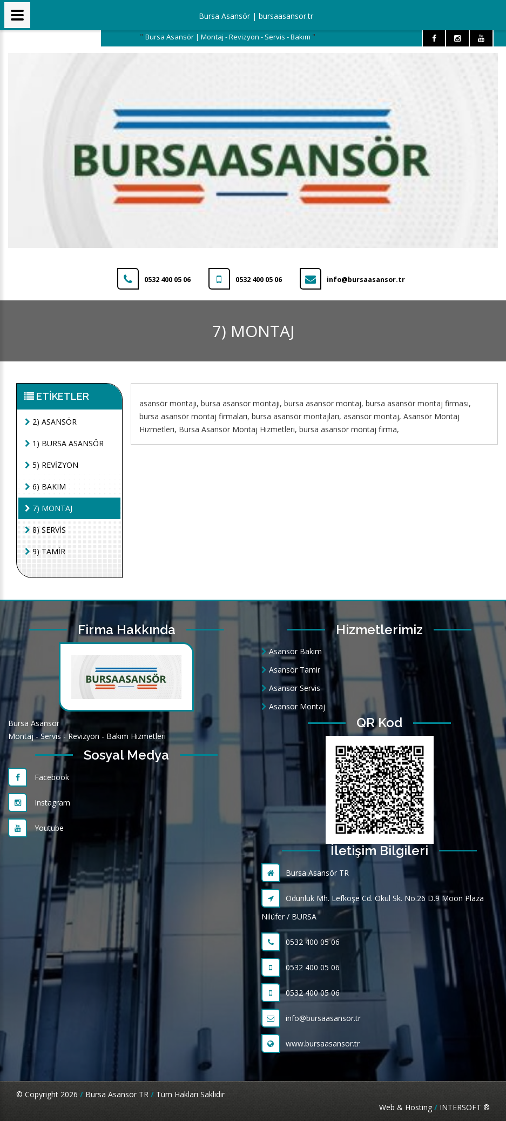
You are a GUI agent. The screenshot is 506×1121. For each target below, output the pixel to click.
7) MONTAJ (48, 508)
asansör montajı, (169, 403)
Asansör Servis (290, 688)
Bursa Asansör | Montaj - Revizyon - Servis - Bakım (228, 37)
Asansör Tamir (290, 669)
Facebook (38, 777)
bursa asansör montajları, (296, 416)
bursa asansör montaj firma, (349, 429)
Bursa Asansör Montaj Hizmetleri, (238, 429)
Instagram (39, 802)
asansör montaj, (372, 416)
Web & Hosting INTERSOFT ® (434, 1107)
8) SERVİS (45, 530)
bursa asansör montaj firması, (418, 403)
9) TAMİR (45, 551)
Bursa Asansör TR (305, 873)
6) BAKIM (45, 486)
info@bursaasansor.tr (311, 1018)
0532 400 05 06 (300, 942)
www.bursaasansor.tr (310, 1043)
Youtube (36, 828)
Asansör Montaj (293, 706)
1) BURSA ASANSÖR (64, 443)
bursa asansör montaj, (323, 403)
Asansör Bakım (291, 651)
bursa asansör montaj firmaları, (194, 416)
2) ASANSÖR (51, 422)
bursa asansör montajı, (241, 403)
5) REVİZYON (51, 465)
